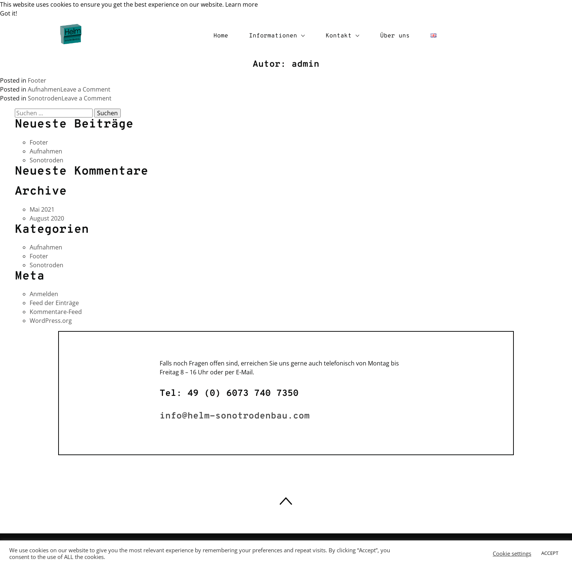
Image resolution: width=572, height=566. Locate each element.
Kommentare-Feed (56, 312)
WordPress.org (51, 321)
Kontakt (342, 36)
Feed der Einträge (54, 303)
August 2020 (47, 218)
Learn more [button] (241, 4)
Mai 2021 (42, 209)
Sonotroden (44, 98)
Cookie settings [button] (512, 553)
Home (220, 36)
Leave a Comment (85, 89)
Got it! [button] (8, 13)
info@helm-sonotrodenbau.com (235, 416)
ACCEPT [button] (549, 553)
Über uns (395, 36)
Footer (37, 80)
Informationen (277, 36)
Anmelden (44, 294)
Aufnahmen (44, 89)
